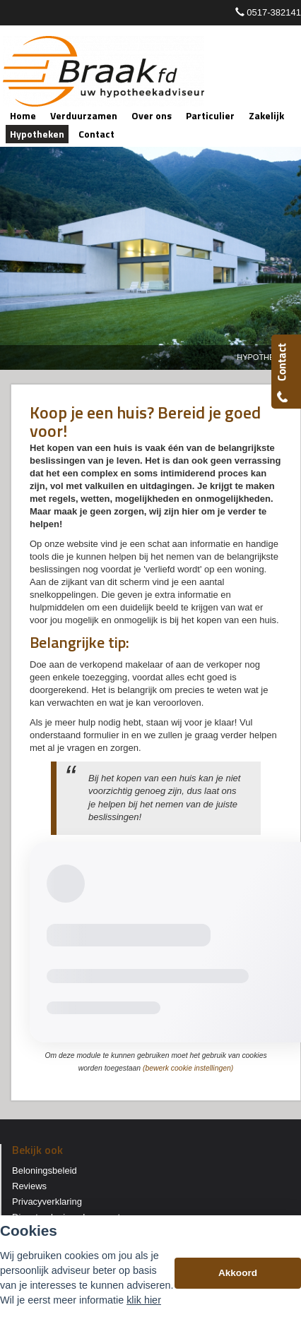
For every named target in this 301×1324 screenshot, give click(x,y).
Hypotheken (263, 357)
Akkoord (237, 1273)
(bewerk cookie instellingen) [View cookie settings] (188, 1068)
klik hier (143, 1300)
